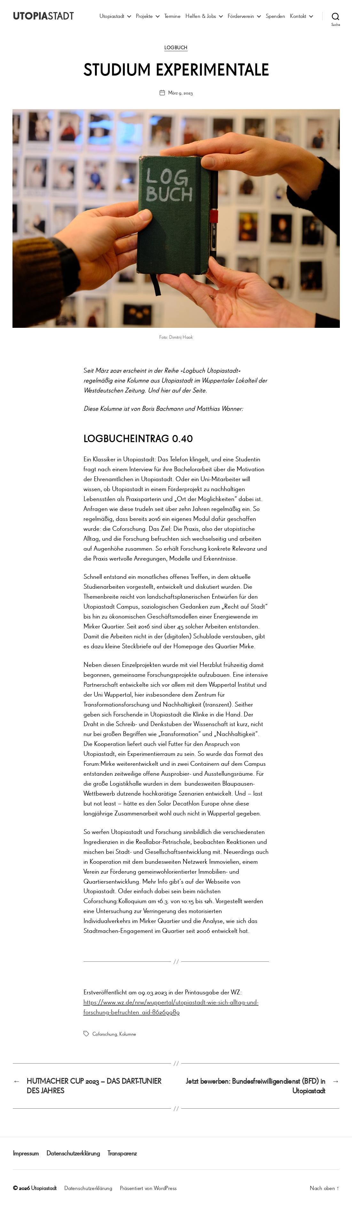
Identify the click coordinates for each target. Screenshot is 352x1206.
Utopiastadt (111, 15)
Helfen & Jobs (200, 15)
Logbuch (176, 48)
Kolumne (127, 1034)
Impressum (26, 1153)
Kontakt (298, 15)
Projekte (144, 15)
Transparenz (122, 1153)
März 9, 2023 (180, 92)
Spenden (275, 15)
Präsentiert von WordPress (148, 1187)
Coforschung (104, 1034)
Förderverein (241, 15)
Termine (172, 15)
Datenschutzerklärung (73, 1153)
